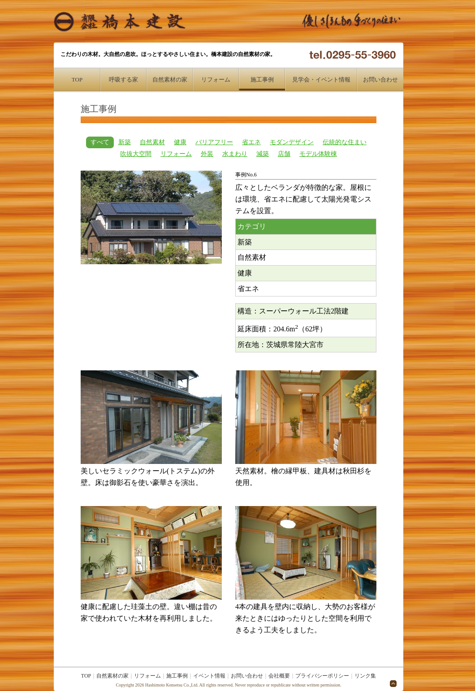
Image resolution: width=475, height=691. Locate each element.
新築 (124, 142)
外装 (207, 153)
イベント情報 (209, 676)
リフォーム (215, 79)
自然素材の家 (169, 79)
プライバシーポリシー (322, 676)
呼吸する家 (123, 79)
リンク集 (365, 676)
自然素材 (152, 142)
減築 (262, 153)
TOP (77, 79)
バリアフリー (214, 142)
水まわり (234, 153)
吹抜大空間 (135, 153)
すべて (100, 142)
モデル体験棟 (318, 153)
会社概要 (279, 676)
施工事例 (262, 79)
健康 (180, 142)
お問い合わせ (380, 79)
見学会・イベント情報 (321, 79)
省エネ (251, 142)
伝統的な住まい (345, 142)
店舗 (284, 153)
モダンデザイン (292, 142)
